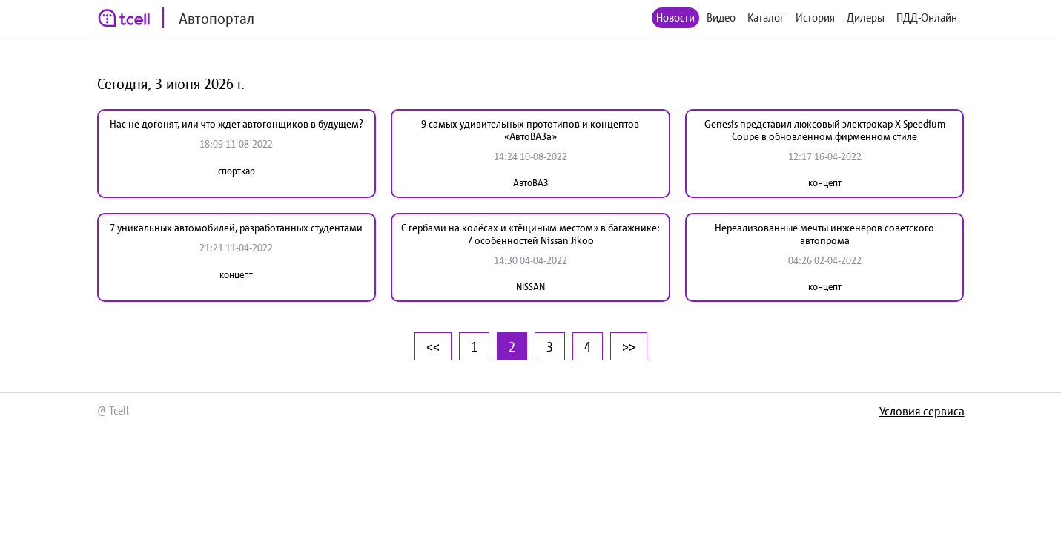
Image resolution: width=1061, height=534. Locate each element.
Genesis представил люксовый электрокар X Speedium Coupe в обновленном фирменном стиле (824, 130)
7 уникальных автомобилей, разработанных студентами (236, 228)
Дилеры (866, 17)
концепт (825, 182)
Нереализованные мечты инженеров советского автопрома (824, 234)
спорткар (236, 171)
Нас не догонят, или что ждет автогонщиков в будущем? (236, 124)
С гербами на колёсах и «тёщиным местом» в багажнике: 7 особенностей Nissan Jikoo (530, 234)
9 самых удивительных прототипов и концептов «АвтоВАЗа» (530, 130)
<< (433, 346)
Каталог (765, 17)
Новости (675, 17)
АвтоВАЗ (530, 182)
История (815, 17)
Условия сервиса (922, 410)
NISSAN (530, 286)
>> (628, 346)
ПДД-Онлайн (926, 17)
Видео (721, 17)
